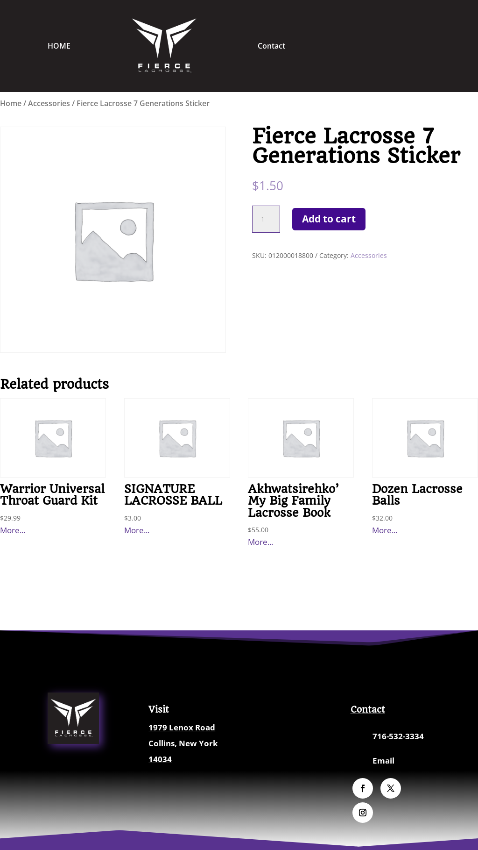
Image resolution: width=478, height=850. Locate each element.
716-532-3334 (398, 736)
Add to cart (329, 218)
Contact (271, 46)
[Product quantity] (266, 219)
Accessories (49, 103)
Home (10, 103)
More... (12, 530)
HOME (59, 46)
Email (383, 760)
